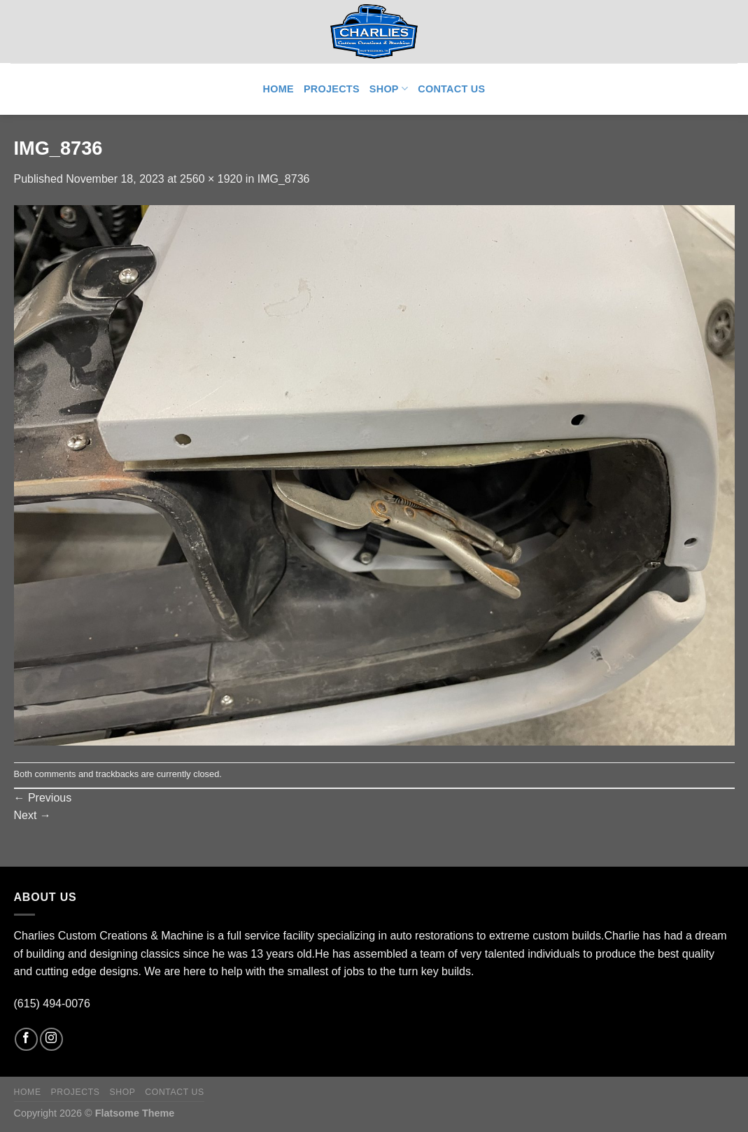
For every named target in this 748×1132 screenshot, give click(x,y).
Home (278, 89)
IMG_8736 (283, 179)
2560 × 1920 (211, 179)
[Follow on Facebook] (26, 1039)
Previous (43, 798)
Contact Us (451, 89)
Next (32, 815)
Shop (388, 88)
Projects (332, 89)
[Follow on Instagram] (51, 1039)
